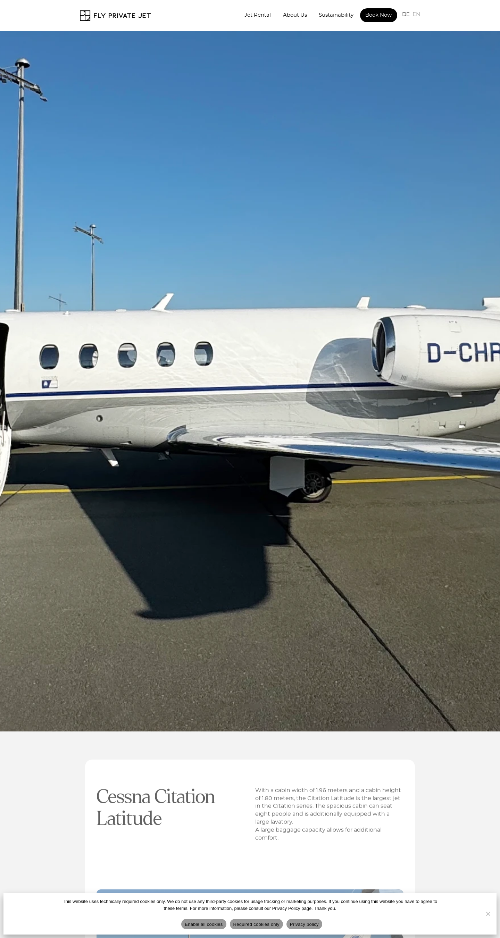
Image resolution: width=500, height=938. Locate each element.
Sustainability (336, 15)
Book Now (378, 15)
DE (406, 14)
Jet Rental (257, 15)
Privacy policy (304, 924)
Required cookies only (256, 924)
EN (416, 14)
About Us (295, 15)
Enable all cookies (204, 924)
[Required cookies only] (487, 913)
